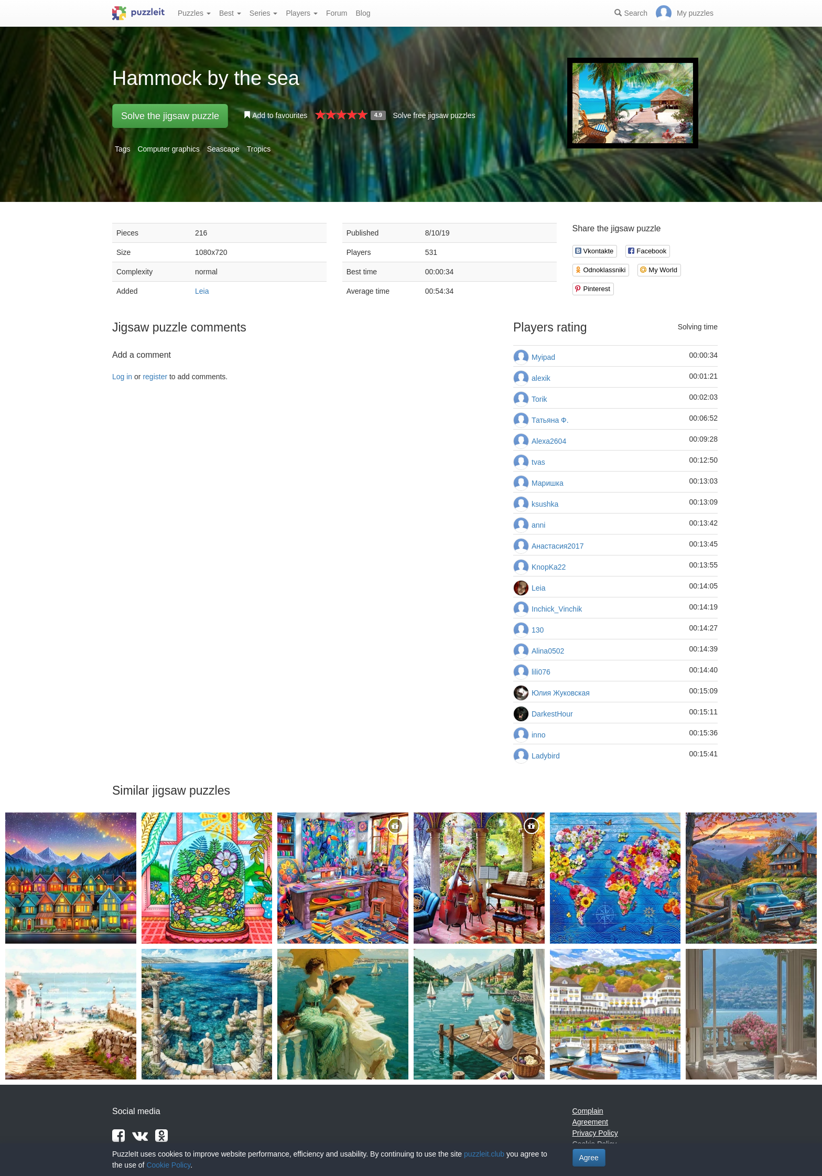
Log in (122, 376)
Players (302, 13)
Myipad (543, 357)
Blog (362, 13)
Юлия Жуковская (561, 693)
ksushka (545, 504)
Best (230, 13)
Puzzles (194, 13)
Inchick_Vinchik (557, 609)
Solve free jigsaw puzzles (434, 115)
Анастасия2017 (557, 546)
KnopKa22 (549, 567)
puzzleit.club (484, 1154)
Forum (336, 13)
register (155, 376)
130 (538, 630)
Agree (589, 1157)
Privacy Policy (595, 1133)
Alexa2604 (549, 441)
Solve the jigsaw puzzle (170, 116)
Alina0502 (548, 651)
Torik (539, 399)
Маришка (548, 483)
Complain (587, 1111)
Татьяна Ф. (550, 420)
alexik (541, 378)
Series (264, 13)
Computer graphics (168, 149)
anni (538, 525)
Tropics (259, 149)
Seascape (223, 149)
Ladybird (546, 756)
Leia (202, 291)
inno (538, 735)
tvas (538, 462)
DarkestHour (552, 714)
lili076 (541, 672)
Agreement (590, 1122)
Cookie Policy (168, 1165)
